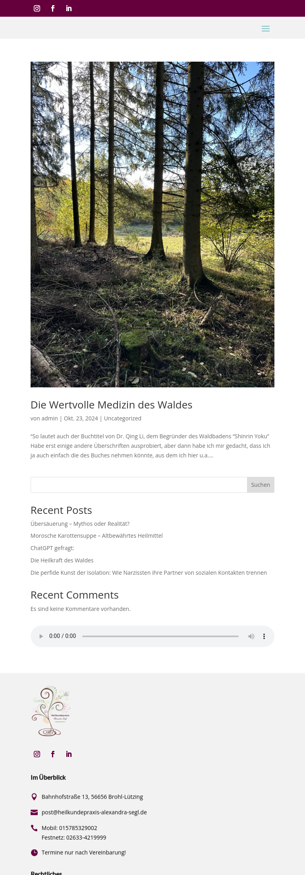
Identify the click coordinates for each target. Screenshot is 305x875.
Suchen (260, 484)
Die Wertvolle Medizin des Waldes (112, 404)
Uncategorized (122, 418)
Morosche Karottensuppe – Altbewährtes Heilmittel (97, 535)
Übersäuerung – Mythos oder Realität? (80, 523)
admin (49, 418)
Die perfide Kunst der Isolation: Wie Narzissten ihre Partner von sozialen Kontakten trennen (149, 572)
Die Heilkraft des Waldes (62, 560)
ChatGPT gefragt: (52, 548)
